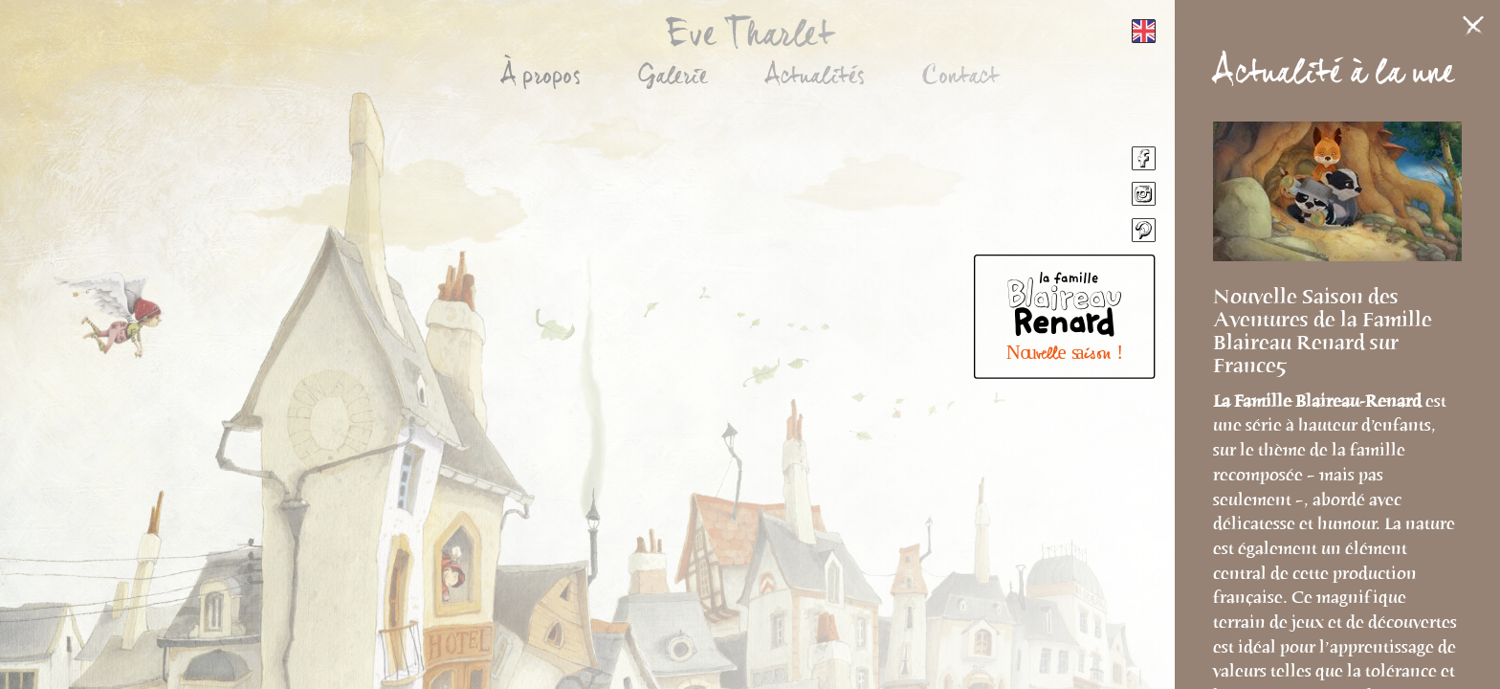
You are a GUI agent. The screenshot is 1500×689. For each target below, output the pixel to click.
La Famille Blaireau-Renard (1319, 400)
